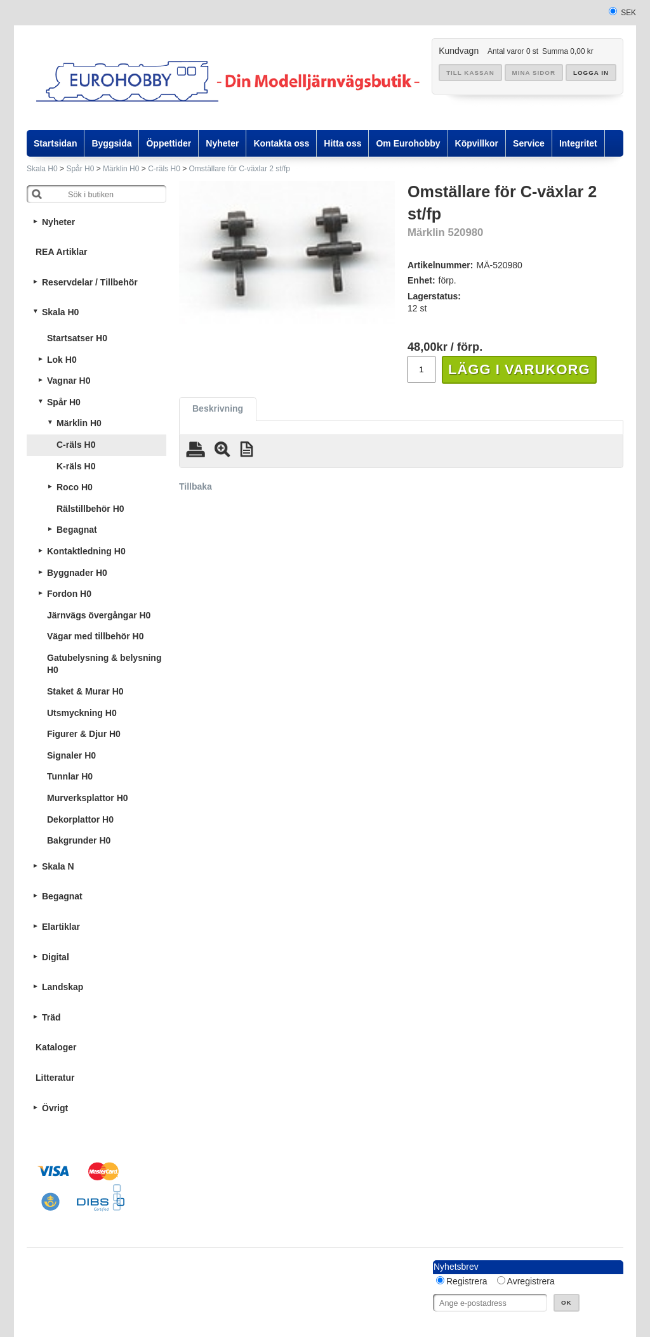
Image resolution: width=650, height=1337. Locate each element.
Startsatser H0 (77, 338)
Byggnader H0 (77, 573)
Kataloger (56, 1047)
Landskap (62, 987)
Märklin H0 (121, 168)
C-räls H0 (164, 168)
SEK (628, 12)
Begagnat (76, 530)
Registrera (467, 1281)
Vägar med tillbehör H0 (95, 636)
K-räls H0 (75, 466)
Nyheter (58, 222)
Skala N (58, 866)
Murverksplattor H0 (87, 798)
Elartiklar (61, 927)
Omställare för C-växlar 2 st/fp (239, 168)
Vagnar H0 (68, 380)
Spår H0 (80, 168)
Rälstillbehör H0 (90, 509)
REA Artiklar (61, 252)
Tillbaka (195, 486)
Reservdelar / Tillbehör (90, 282)
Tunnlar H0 (70, 776)
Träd (51, 1017)
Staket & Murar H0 (85, 691)
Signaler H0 (71, 755)
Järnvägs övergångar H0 (98, 615)
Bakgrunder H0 (78, 840)
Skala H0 (42, 168)
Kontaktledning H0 (86, 551)
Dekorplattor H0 (80, 819)
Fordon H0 (69, 594)
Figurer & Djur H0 (84, 734)
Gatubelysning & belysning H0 (104, 664)
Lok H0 (62, 360)
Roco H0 (74, 487)
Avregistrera (531, 1281)
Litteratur (55, 1078)
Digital (55, 957)
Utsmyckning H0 (82, 713)
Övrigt (55, 1108)
